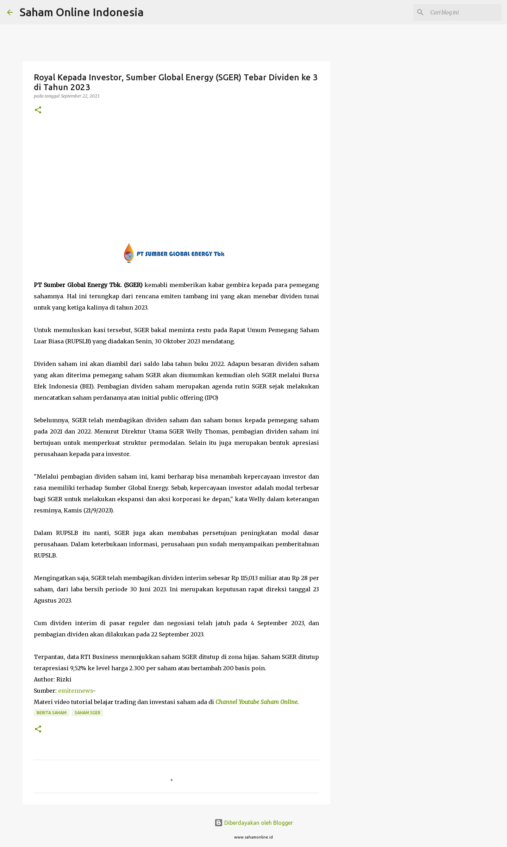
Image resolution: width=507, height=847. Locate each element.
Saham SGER (87, 712)
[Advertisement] (176, 178)
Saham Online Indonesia (82, 12)
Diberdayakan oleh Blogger (253, 823)
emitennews (75, 690)
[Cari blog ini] (464, 12)
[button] (38, 110)
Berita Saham (52, 712)
